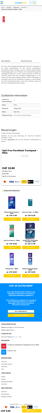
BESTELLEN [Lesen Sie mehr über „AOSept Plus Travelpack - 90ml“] (12, 219)
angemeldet (11, 140)
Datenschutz (4, 366)
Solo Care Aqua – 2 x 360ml (30, 212)
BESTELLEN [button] (30, 219)
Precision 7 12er (11, 351)
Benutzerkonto (34, 2)
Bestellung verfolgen (6, 396)
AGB (2, 369)
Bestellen (32, 411)
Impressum (4, 361)
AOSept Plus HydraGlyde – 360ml (30, 269)
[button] (1, 2)
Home (2, 7)
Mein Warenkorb (5, 394)
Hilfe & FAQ (4, 384)
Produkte (9, 7)
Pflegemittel (16, 7)
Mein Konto (4, 391)
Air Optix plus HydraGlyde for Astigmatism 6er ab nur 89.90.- (23, 345)
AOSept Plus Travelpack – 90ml (12, 212)
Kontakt (3, 376)
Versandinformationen (6, 364)
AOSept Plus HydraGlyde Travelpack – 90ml (30, 241)
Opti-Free (23, 7)
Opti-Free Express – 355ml (12, 240)
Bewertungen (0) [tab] (26, 61)
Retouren (3, 379)
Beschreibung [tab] (5, 61)
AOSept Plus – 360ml (12, 269)
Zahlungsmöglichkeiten (7, 381)
